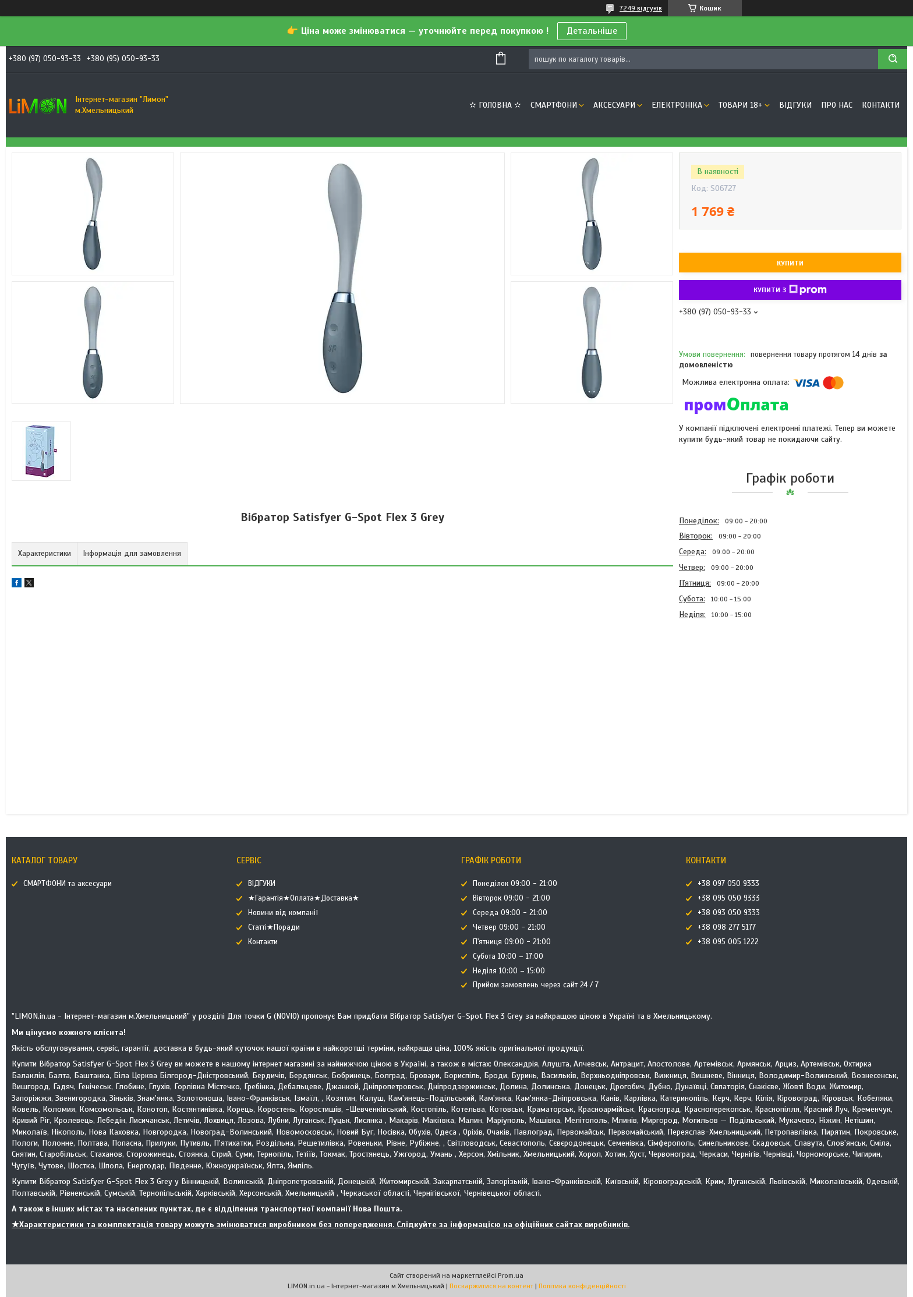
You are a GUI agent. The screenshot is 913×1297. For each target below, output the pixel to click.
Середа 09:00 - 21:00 (510, 912)
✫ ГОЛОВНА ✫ (495, 105)
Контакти (881, 105)
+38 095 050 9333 (729, 898)
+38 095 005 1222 (728, 942)
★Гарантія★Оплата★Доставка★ (303, 898)
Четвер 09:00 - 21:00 (509, 927)
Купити (790, 263)
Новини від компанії (283, 912)
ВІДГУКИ (795, 105)
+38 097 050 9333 (728, 883)
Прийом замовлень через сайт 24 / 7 (536, 985)
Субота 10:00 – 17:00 (508, 956)
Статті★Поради (274, 927)
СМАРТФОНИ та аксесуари (67, 883)
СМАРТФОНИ (553, 105)
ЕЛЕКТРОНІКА (677, 105)
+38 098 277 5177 (727, 927)
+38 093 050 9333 (729, 912)
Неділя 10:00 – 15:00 (509, 971)
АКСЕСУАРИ (614, 105)
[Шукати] (892, 59)
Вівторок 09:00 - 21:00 (511, 898)
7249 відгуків (641, 8)
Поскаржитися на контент (491, 1286)
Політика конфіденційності (582, 1286)
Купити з (790, 290)
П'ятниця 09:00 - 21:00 (512, 942)
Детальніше (592, 31)
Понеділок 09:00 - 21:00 (515, 883)
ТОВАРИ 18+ (741, 105)
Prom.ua (510, 1275)
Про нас (836, 105)
